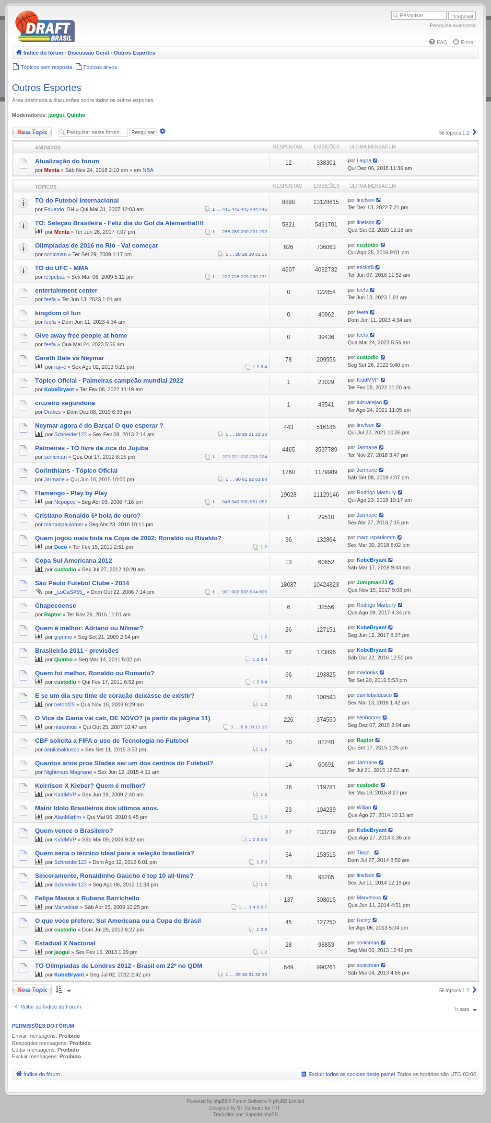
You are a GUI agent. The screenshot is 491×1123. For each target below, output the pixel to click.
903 (244, 591)
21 (251, 434)
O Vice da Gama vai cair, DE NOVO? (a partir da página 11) (122, 718)
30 (251, 254)
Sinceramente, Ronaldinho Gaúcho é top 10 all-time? (114, 875)
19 (238, 434)
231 (263, 276)
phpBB (220, 1101)
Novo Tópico (32, 132)
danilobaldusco (374, 695)
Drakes (52, 412)
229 (244, 276)
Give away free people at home (81, 335)
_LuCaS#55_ (69, 592)
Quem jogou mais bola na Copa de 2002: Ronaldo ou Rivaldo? (128, 538)
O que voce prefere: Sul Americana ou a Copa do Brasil (118, 920)
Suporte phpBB (262, 1114)
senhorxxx (369, 717)
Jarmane (367, 447)
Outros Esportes (47, 87)
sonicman (55, 254)
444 (253, 209)
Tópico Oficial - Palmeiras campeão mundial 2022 (109, 380)
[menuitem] (437, 42)
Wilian (364, 807)
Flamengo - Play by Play (71, 493)
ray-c (60, 367)
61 (244, 479)
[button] (474, 133)
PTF (276, 1108)
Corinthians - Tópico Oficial (76, 470)
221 (235, 456)
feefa (50, 299)
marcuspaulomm (63, 524)
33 (264, 974)
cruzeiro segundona (65, 403)
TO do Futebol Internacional (77, 200)
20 (244, 434)
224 (263, 456)
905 (263, 591)
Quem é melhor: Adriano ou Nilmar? (89, 628)
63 (257, 479)
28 (238, 254)
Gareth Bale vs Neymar (69, 358)
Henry (364, 920)
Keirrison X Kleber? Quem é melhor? (90, 785)
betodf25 (64, 704)
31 (257, 254)
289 (235, 231)
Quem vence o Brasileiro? (74, 830)
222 (244, 456)
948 (226, 501)
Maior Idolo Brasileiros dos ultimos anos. (97, 808)
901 (226, 591)
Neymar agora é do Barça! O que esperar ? (99, 425)
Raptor (52, 614)
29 (244, 254)
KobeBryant (59, 389)
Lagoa (364, 160)
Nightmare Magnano (68, 772)
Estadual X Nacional (65, 943)
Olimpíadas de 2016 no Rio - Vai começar (96, 245)
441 (226, 209)
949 (235, 501)
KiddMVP (368, 380)
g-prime (63, 637)
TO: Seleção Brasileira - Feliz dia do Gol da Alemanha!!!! (119, 223)
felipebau (55, 277)
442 (235, 209)
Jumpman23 (372, 582)
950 (244, 501)
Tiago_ (365, 852)
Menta (51, 170)
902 (235, 591)
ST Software (250, 1108)
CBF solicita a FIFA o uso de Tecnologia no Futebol (111, 740)
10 (251, 726)
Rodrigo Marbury (376, 492)
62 (251, 479)
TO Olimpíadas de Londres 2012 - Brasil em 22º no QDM (118, 965)
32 (264, 254)
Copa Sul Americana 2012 (73, 560)
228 (235, 276)
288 (226, 231)
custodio (368, 245)
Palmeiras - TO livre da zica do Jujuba (92, 448)
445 (263, 209)
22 (257, 434)
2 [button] (468, 133)
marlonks (367, 672)
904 (253, 591)
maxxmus (65, 727)
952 (263, 501)
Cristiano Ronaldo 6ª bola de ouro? (87, 515)
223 (253, 456)
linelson (365, 200)
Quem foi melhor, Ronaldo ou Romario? (94, 673)
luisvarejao (369, 402)
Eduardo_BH (59, 209)
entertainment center (66, 290)
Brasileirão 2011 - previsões (76, 650)
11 (257, 726)
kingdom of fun (58, 313)
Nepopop (65, 502)
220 (226, 456)
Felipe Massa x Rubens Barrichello (87, 898)
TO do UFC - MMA (62, 268)
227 (226, 276)
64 (264, 479)
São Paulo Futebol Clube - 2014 (82, 583)
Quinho (76, 115)
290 (244, 231)
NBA (147, 170)
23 (264, 434)
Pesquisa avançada (453, 25)
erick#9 (365, 267)
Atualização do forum (67, 161)
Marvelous (66, 907)
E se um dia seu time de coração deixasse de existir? (115, 695)
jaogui (56, 115)
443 (244, 209)
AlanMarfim (67, 817)
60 (238, 479)
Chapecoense (55, 605)
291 (253, 231)
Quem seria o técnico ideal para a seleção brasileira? (114, 853)
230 (253, 276)
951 (253, 501)
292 (263, 231)
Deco (60, 547)
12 (264, 726)
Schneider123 (70, 434)
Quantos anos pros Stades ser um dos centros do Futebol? (124, 763)
